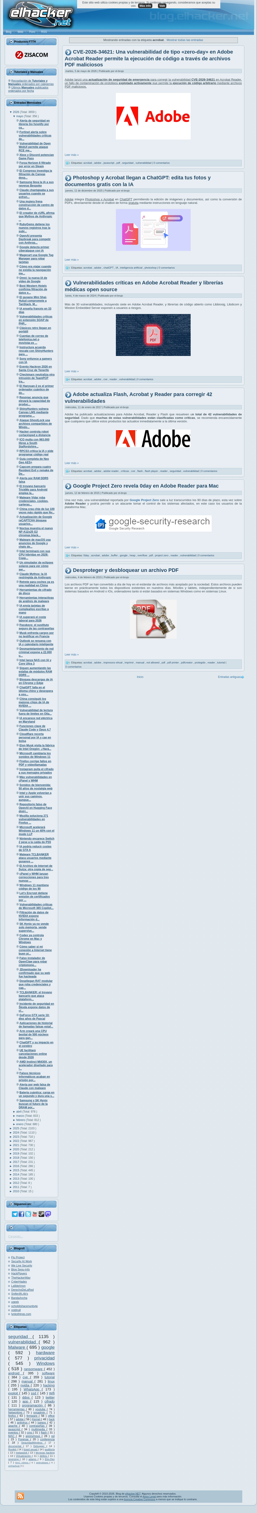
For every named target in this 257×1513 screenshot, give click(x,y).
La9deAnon (18, 1286)
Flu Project (18, 1257)
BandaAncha (19, 1298)
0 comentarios (161, 162)
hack (52, 1419)
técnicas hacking (45, 1452)
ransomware (34, 1369)
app (26, 1401)
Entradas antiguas (229, 677)
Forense (24, 1439)
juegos (42, 1422)
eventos (13, 1432)
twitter (50, 1397)
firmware (33, 1415)
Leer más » (72, 155)
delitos (44, 1456)
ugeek (15, 1302)
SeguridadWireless (33, 1442)
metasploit (22, 1452)
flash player (152, 471)
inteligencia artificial (131, 267)
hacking (49, 1385)
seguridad (20, 1336)
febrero (21, 1120)
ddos (27, 1397)
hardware (45, 1352)
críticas (125, 471)
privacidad (44, 1358)
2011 (16, 1187)
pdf (118, 162)
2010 (16, 1191)
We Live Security (21, 1265)
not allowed (153, 662)
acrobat (88, 162)
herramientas (17, 1409)
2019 (16, 1153)
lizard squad (31, 1449)
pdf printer (173, 662)
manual (27, 1381)
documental (15, 1446)
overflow (143, 555)
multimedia (38, 1429)
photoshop (151, 267)
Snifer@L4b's (19, 1293)
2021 (16, 1145)
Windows (45, 1363)
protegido (200, 662)
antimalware (42, 1462)
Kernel (36, 1419)
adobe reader (112, 471)
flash (44, 1432)
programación (33, 1405)
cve (26, 1377)
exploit (13, 1393)
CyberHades (19, 1281)
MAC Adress (22, 1462)
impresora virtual (113, 662)
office (51, 1415)
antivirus (23, 1422)
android (15, 1373)
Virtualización (24, 1456)
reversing (14, 1459)
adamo (33, 1459)
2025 (16, 1128)
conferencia (47, 1439)
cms (30, 1432)
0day (86, 555)
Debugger (39, 1446)
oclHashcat (14, 1466)
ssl (53, 1436)
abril (19, 1111)
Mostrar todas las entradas (185, 40)
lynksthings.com (21, 1314)
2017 (16, 1162)
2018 (16, 1157)
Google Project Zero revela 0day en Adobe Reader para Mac (146, 486)
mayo (20, 116)
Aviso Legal (149, 1496)
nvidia (26, 1385)
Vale (162, 5)
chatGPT (109, 267)
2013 (16, 1178)
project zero (162, 555)
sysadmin (39, 1412)
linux (51, 1381)
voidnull (16, 1310)
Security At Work (21, 1261)
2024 (16, 1132)
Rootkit (12, 1449)
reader (114, 379)
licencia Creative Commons (139, 1499)
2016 (16, 1166)
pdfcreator (187, 662)
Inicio (140, 677)
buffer (114, 555)
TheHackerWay (20, 1277)
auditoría (50, 1449)
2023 (16, 1136)
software (48, 1373)
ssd (34, 1393)
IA (117, 267)
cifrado (50, 1401)
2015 (16, 1170)
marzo (20, 1115)
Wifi (52, 1393)
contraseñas (37, 1426)
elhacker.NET (132, 1493)
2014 (16, 1174)
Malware (17, 1347)
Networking (16, 1412)
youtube (41, 1409)
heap (133, 555)
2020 (16, 1149)
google (48, 1347)
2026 (16, 112)
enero (20, 1124)
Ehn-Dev (50, 1459)
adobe (20, 1419)
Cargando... (15, 1236)
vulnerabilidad (23, 1341)
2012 (16, 1183)
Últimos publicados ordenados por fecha (28, 89)
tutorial (50, 1377)
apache (13, 1426)
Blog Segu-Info (20, 1269)
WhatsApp (33, 1389)
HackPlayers (19, 1273)
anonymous (34, 1436)
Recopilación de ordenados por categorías (31, 82)
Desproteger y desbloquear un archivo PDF (125, 570)
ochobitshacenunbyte (24, 1306)
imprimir (129, 662)
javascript (14, 1429)
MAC (12, 1436)
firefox (12, 1415)
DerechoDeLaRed (22, 1289)
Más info (145, 5)
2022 (16, 1141)
